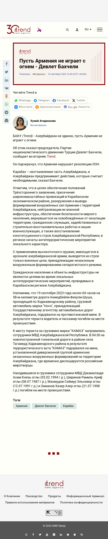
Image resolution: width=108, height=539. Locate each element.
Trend (51, 156)
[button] (6, 63)
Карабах (68, 406)
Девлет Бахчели (45, 406)
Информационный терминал (85, 496)
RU (86, 29)
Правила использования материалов (30, 502)
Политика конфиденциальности (81, 502)
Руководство (34, 496)
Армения (21, 406)
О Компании (12, 496)
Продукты (54, 496)
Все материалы (38, 125)
